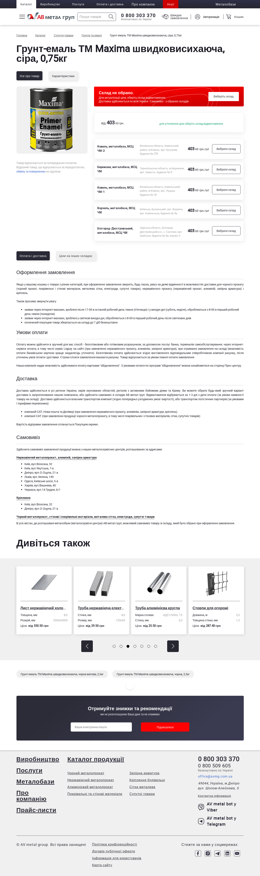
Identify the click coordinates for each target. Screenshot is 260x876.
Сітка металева (142, 787)
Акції (170, 4)
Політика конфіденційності (114, 844)
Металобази (35, 781)
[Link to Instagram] (208, 853)
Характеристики (63, 76)
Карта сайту (102, 865)
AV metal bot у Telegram (217, 821)
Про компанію (31, 795)
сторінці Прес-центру (227, 365)
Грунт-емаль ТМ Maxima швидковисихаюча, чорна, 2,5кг (153, 674)
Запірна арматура (144, 773)
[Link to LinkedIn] (227, 853)
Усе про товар (29, 76)
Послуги (78, 4)
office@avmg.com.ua (215, 776)
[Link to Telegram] (217, 853)
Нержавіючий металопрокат (90, 780)
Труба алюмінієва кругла (158, 607)
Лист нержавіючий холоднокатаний (44, 607)
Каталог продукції (95, 759)
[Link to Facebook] (198, 853)
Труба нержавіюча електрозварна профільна (102, 607)
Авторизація (211, 17)
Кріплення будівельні (147, 780)
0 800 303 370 (138, 15)
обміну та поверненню (31, 171)
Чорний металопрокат (85, 773)
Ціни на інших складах (75, 256)
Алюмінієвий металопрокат (90, 787)
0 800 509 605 (214, 765)
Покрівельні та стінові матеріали (94, 794)
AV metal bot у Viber (217, 807)
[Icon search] (111, 17)
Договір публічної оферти (113, 851)
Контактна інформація (214, 796)
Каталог (26, 4)
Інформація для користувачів (117, 858)
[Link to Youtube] (237, 853)
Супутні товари (142, 794)
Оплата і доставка (110, 4)
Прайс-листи (36, 810)
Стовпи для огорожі (211, 607)
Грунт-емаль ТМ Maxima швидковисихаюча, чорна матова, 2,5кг (62, 674)
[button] (87, 646)
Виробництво (50, 4)
